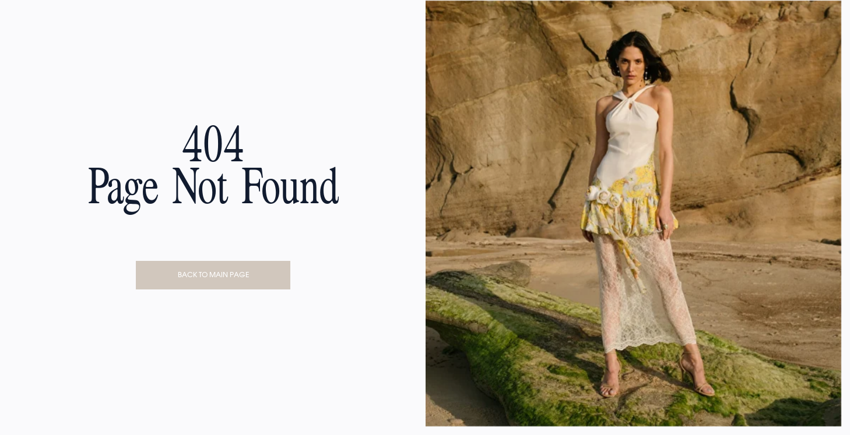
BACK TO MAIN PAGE (213, 274)
